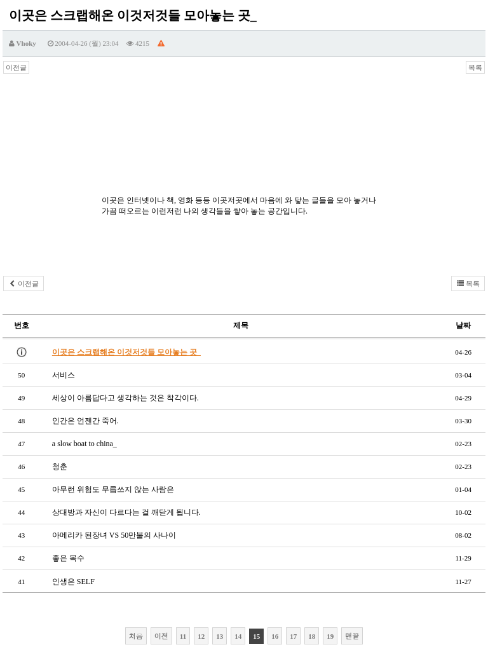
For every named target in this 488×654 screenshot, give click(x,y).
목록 (475, 67)
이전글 (16, 67)
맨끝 (352, 636)
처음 (136, 636)
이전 (161, 636)
